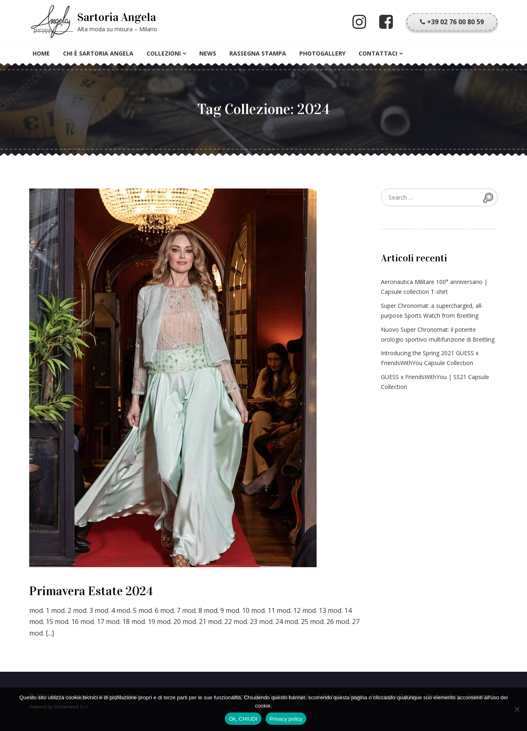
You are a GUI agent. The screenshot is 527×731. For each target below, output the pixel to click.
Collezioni (164, 53)
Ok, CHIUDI (243, 719)
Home (41, 53)
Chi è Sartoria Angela (98, 53)
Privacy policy (286, 719)
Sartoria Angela (116, 17)
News (207, 53)
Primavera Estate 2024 (91, 591)
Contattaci (378, 53)
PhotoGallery (322, 53)
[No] (517, 709)
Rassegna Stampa (257, 53)
